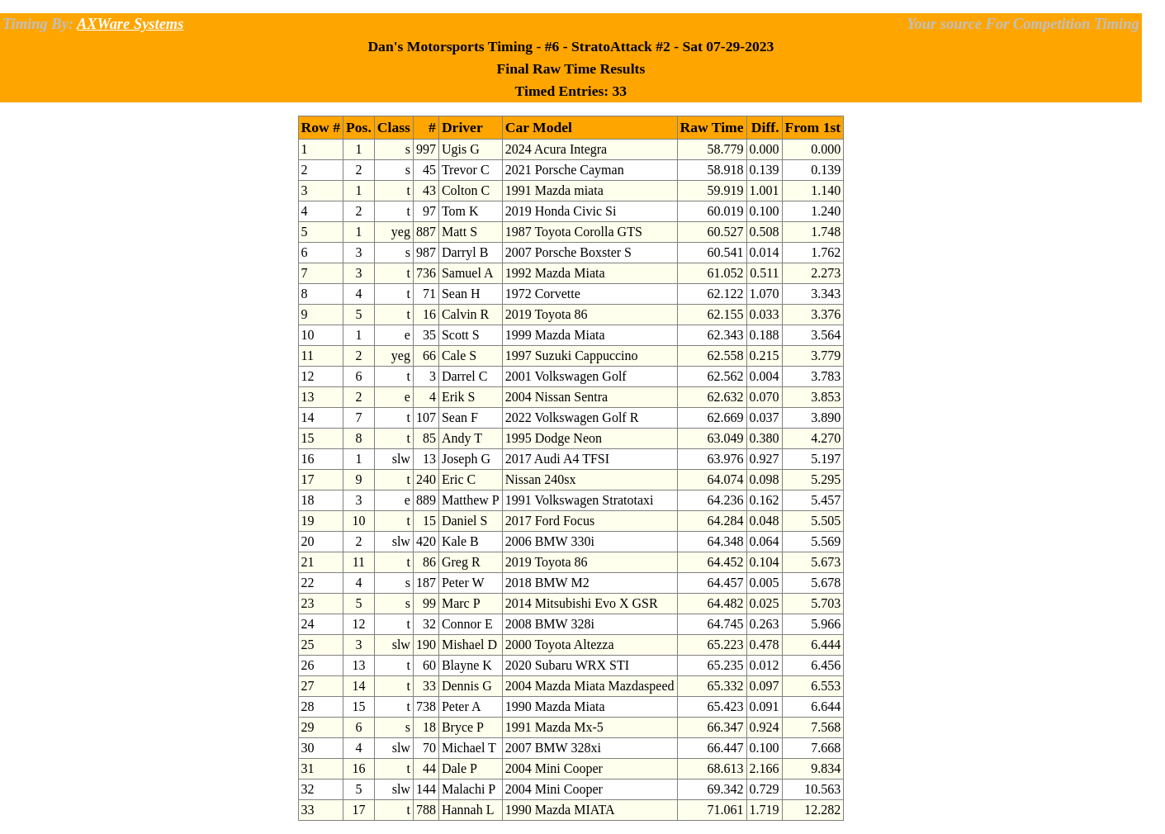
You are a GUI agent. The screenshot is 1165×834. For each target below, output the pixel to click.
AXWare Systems (130, 24)
